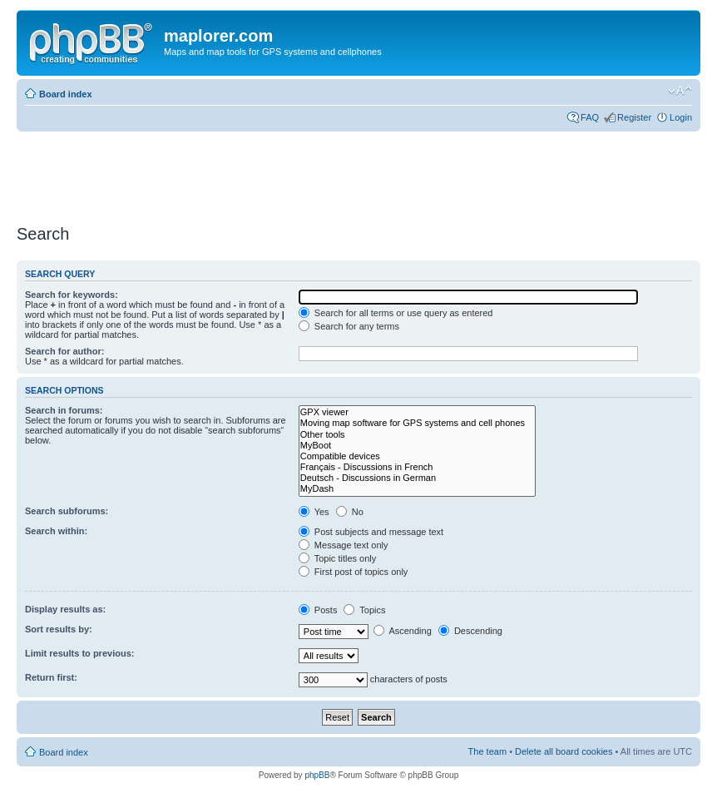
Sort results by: (58, 629)
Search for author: (64, 351)
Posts (318, 610)
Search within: (56, 531)
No (349, 512)
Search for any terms (349, 326)
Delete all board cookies (563, 751)
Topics (364, 610)
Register (634, 117)
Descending (470, 631)
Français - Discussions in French (417, 467)
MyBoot (417, 445)
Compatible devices (417, 456)
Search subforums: (66, 511)
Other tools (417, 434)
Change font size (680, 90)
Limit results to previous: (79, 653)
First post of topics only (353, 572)
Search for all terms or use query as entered (396, 313)
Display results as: (65, 609)
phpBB (316, 775)
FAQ (590, 117)
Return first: (51, 677)
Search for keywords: (71, 295)
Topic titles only (337, 558)
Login (681, 117)
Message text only (343, 545)
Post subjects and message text (371, 532)
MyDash (417, 488)
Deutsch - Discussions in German (417, 478)
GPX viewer (417, 412)
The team (487, 751)
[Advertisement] (319, 172)
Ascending (402, 631)
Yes (314, 512)
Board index (65, 94)
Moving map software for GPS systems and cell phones (417, 423)
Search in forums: (64, 410)
